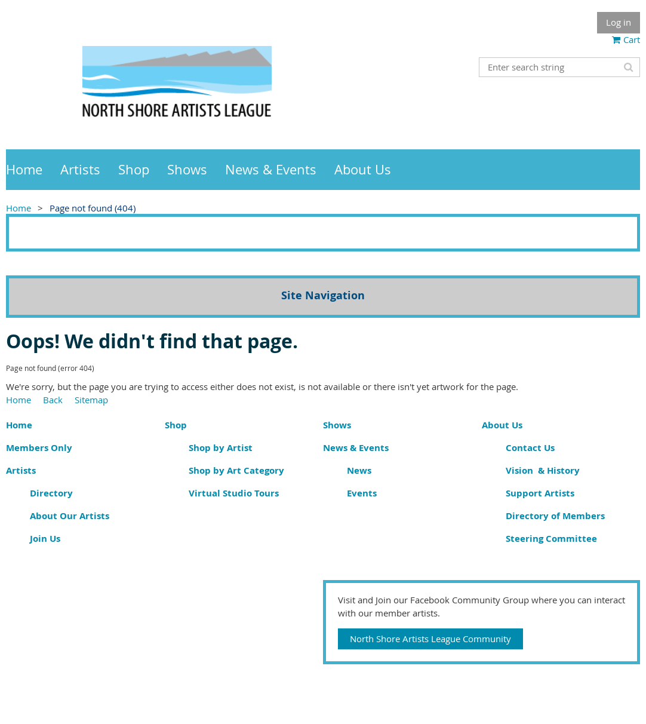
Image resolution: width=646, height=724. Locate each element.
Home (18, 208)
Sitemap (91, 400)
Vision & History (543, 470)
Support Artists (540, 493)
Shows (337, 425)
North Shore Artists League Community (430, 639)
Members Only (39, 447)
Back (53, 400)
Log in (618, 22)
